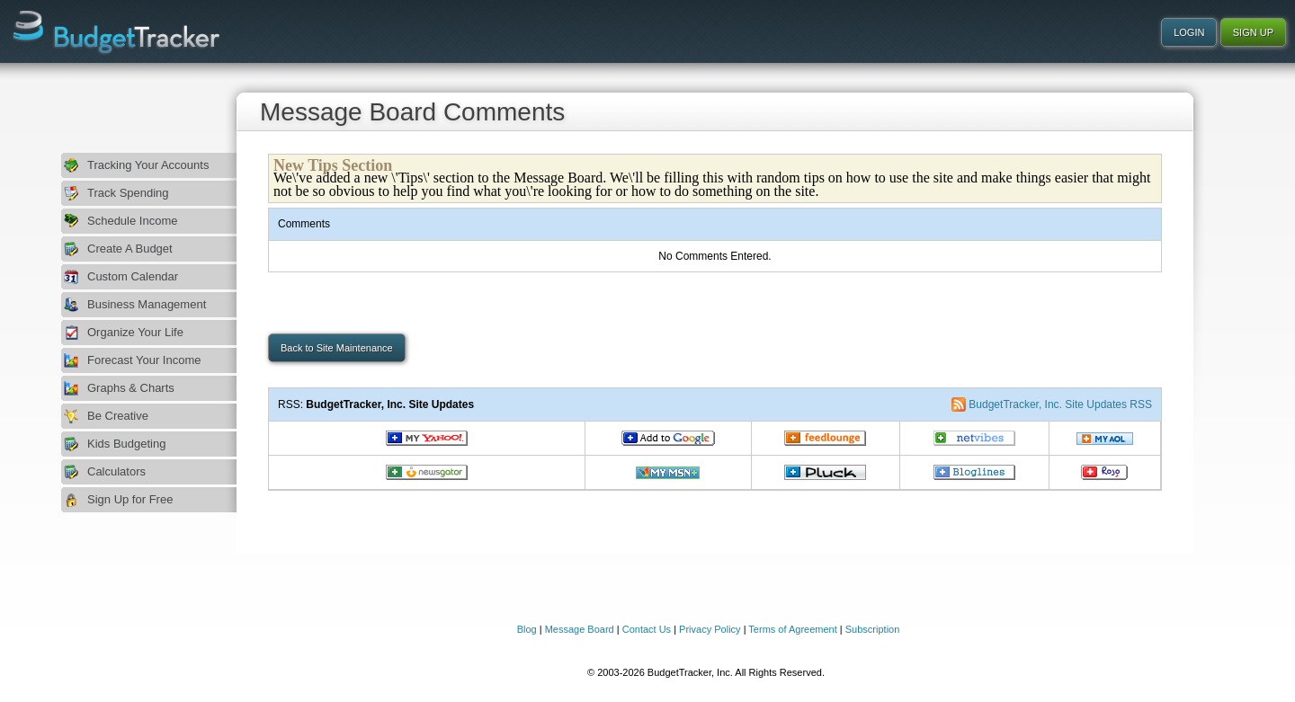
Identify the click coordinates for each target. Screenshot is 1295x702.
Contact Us (646, 629)
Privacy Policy (709, 629)
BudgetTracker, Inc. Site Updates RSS (1060, 404)
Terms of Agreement (792, 629)
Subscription (872, 629)
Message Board (579, 629)
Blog (527, 629)
